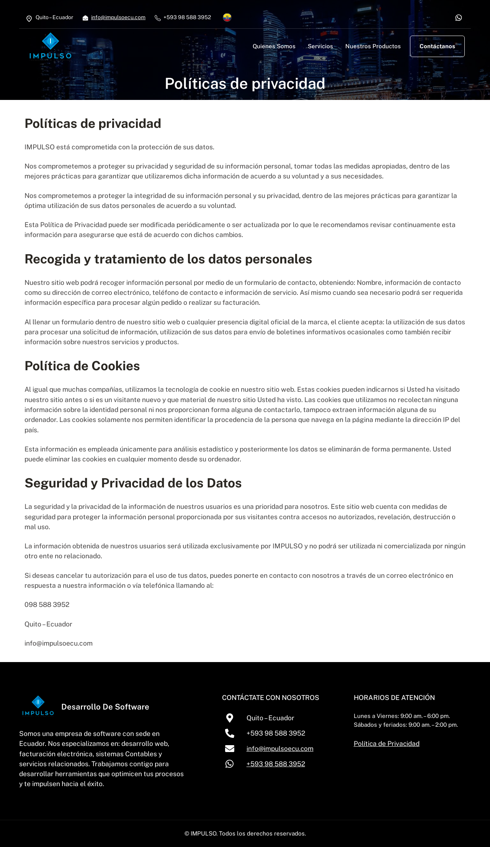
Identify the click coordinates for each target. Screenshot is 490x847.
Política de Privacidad (389, 743)
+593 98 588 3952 (279, 764)
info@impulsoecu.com (118, 17)
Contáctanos (437, 46)
